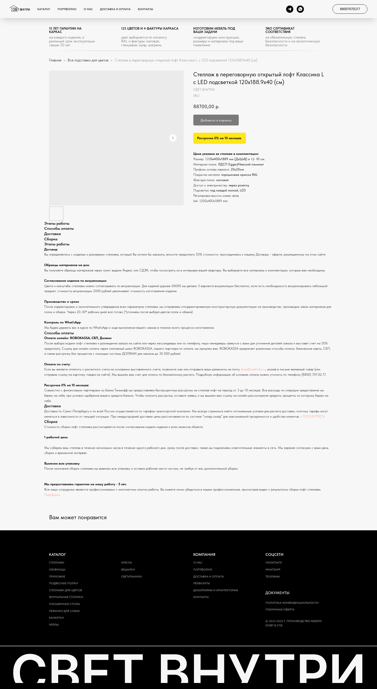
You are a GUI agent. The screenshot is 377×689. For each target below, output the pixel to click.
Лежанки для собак (64, 611)
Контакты (145, 9)
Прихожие (57, 576)
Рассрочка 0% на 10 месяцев (219, 138)
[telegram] (289, 9)
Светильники (131, 576)
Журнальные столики (66, 597)
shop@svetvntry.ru (253, 369)
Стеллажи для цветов (65, 590)
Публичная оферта (280, 609)
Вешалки (128, 569)
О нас (88, 9)
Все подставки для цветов (88, 60)
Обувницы (57, 569)
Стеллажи (56, 562)
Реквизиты (201, 583)
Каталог (43, 9)
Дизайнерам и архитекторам (215, 590)
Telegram (272, 576)
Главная (55, 60)
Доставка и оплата (115, 9)
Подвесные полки (63, 583)
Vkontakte (273, 562)
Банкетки (56, 617)
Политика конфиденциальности (292, 602)
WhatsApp (272, 569)
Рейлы (54, 624)
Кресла (126, 562)
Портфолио (66, 9)
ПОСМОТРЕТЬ (314, 416)
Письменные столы (64, 604)
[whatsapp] (300, 9)
